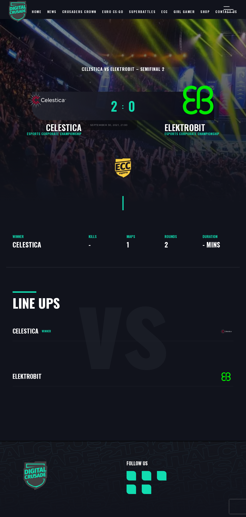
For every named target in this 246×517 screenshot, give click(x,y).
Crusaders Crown (79, 11)
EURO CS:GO (112, 11)
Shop (205, 11)
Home (36, 11)
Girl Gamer (184, 11)
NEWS (52, 11)
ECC (164, 11)
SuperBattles (142, 11)
